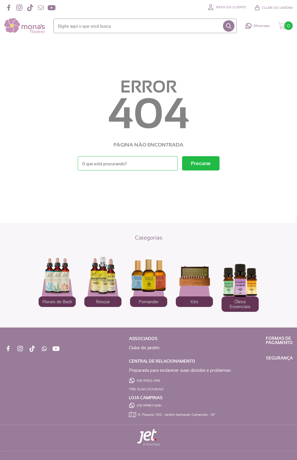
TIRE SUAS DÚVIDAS (146, 389)
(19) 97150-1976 (148, 381)
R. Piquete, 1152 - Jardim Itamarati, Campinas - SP (176, 415)
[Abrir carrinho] (285, 25)
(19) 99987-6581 (149, 405)
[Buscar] (228, 26)
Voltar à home (148, 186)
